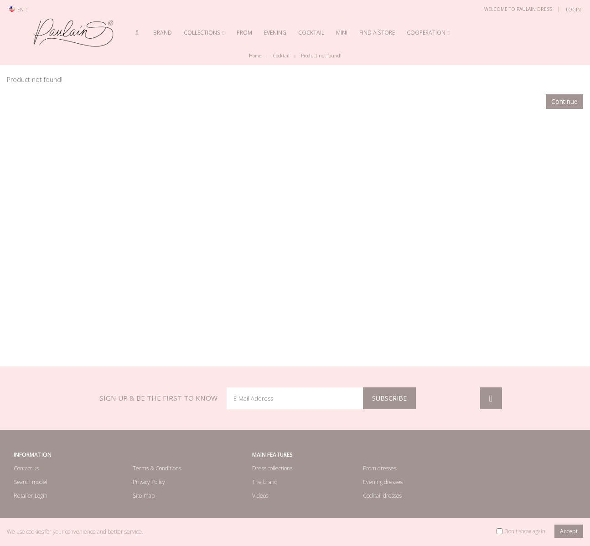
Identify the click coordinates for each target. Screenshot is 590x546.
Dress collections (272, 468)
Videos (260, 496)
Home (255, 56)
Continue (564, 101)
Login (573, 9)
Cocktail (281, 56)
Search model (30, 482)
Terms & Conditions (157, 468)
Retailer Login (30, 496)
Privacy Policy (149, 482)
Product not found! (321, 56)
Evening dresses (383, 482)
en (18, 9)
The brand (265, 482)
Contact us (26, 468)
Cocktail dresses (382, 496)
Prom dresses (379, 468)
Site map (144, 496)
